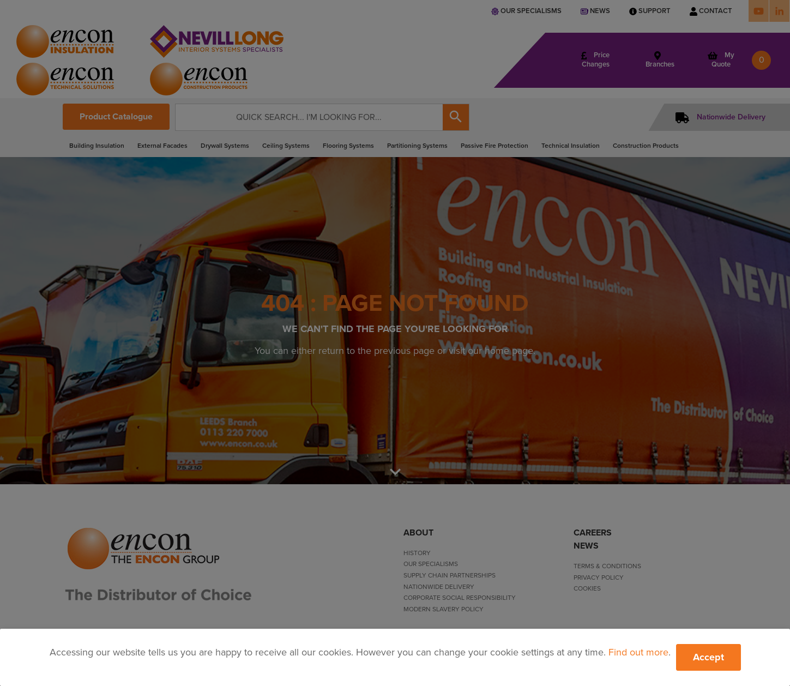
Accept (708, 657)
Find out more (638, 652)
